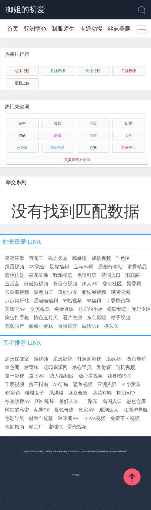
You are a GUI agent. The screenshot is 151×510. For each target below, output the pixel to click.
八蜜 (93, 148)
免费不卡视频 (124, 418)
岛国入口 (112, 401)
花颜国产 (14, 326)
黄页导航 (136, 358)
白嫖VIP (90, 326)
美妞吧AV (15, 309)
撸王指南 (38, 384)
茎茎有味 (102, 392)
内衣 (93, 135)
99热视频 (72, 300)
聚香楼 (134, 283)
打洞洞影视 (89, 358)
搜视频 (41, 358)
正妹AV (114, 358)
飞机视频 (125, 367)
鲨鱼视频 (82, 384)
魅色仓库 (136, 401)
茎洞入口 (111, 275)
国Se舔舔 (45, 401)
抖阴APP (125, 392)
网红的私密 (17, 409)
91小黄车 (131, 384)
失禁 (57, 123)
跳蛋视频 (14, 266)
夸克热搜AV (17, 401)
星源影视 (62, 358)
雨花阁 (132, 275)
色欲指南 (14, 426)
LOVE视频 (94, 418)
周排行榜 (93, 71)
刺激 (57, 135)
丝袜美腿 (119, 28)
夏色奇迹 (64, 409)
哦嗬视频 (120, 292)
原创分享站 (110, 266)
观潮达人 (109, 409)
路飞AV (37, 375)
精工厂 (36, 426)
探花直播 (38, 275)
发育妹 (31, 367)
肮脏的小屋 (91, 309)
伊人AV (90, 283)
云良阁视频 (17, 292)
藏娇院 (79, 258)
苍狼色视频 (65, 283)
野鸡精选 (62, 275)
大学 (128, 135)
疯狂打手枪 (17, 317)
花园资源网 (55, 367)
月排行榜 (57, 71)
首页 (12, 28)
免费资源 (64, 309)
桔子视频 (120, 317)
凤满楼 (56, 392)
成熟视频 (101, 258)
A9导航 (61, 384)
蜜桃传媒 (14, 275)
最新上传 (22, 83)
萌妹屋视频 (94, 292)
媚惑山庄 (43, 292)
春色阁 (12, 367)
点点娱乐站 (17, 300)
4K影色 (12, 392)
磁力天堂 (58, 258)
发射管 (103, 367)
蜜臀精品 (137, 266)
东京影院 (96, 317)
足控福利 (59, 266)
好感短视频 (36, 283)
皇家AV (86, 409)
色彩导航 (14, 418)
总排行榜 (22, 71)
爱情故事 (57, 148)
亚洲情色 (35, 28)
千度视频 (14, 384)
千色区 (123, 258)
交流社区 (112, 283)
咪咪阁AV (68, 418)
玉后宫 (12, 283)
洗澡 (93, 123)
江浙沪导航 (135, 409)
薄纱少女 (67, 292)
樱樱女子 (34, 392)
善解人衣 (69, 401)
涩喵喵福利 (46, 300)
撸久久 (111, 326)
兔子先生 (128, 148)
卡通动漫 (91, 28)
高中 (22, 123)
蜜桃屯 (55, 426)
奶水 (128, 123)
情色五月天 (46, 317)
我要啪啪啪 (119, 375)
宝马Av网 (84, 266)
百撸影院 (67, 326)
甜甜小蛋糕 (41, 326)
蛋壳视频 (77, 426)
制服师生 (63, 28)
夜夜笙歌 (14, 258)
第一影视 (14, 375)
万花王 (36, 258)
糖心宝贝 (82, 367)
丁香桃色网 (118, 300)
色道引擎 (86, 275)
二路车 (90, 401)
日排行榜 (128, 71)
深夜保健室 (17, 358)
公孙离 (22, 148)
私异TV (42, 409)
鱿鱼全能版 (41, 418)
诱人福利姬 (61, 375)
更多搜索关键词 (77, 160)
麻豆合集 (78, 392)
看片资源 (72, 317)
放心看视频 (91, 375)
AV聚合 (37, 266)
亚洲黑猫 (107, 384)
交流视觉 (40, 309)
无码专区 (141, 309)
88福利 (94, 300)
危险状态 (117, 309)
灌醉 (22, 135)
